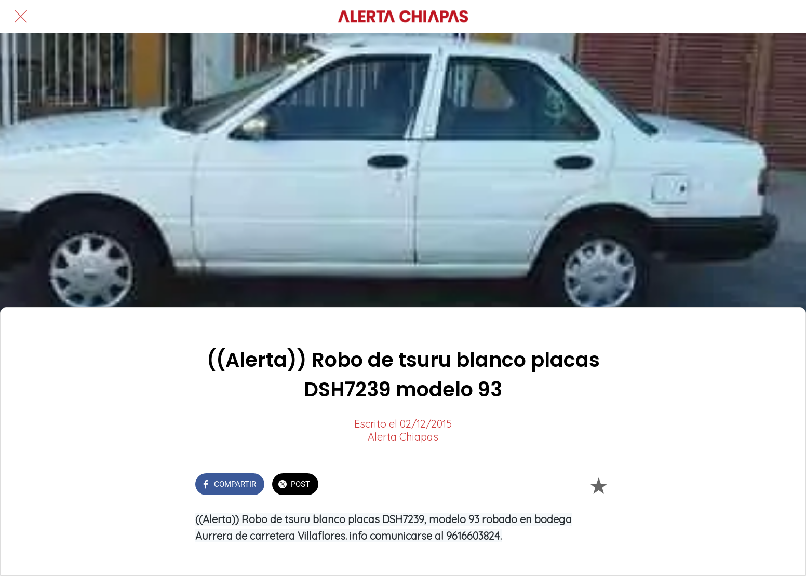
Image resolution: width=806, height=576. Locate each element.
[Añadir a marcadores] (598, 485)
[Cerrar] (21, 16)
